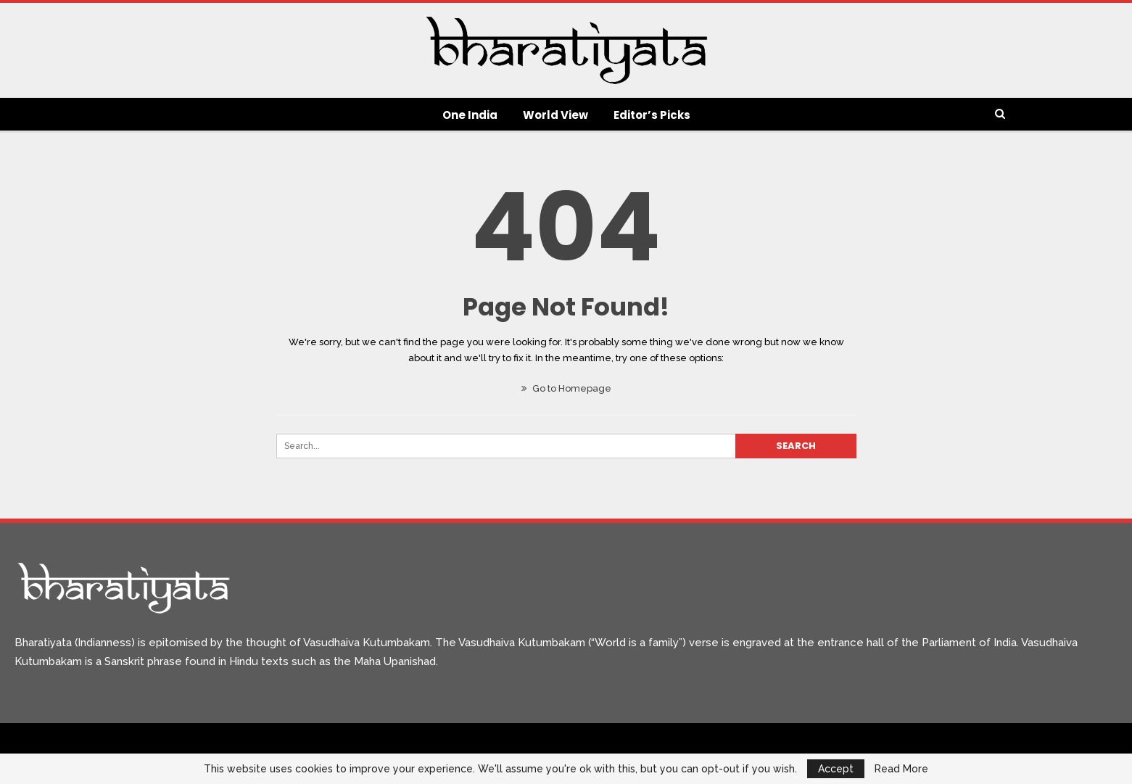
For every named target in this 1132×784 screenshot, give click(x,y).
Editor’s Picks (651, 115)
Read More (901, 769)
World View (555, 115)
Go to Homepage (566, 388)
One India (469, 115)
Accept (836, 769)
